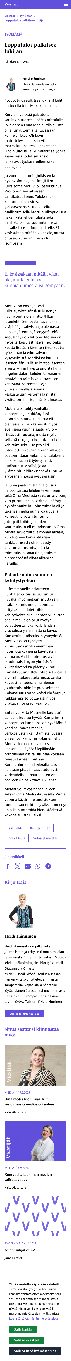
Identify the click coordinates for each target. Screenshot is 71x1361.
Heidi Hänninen (34, 78)
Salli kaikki (23, 1329)
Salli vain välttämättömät (35, 1351)
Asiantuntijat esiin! (20, 1250)
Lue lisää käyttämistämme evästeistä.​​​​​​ (34, 1318)
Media (9, 1092)
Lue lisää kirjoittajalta (24, 1013)
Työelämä (13, 34)
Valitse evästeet (26, 1340)
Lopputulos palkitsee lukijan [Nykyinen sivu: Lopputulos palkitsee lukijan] (25, 20)
